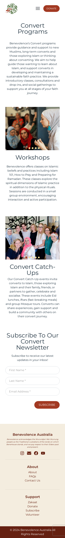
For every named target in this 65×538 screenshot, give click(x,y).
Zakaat (32, 502)
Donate (32, 506)
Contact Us (32, 480)
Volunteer (32, 514)
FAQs (32, 476)
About (32, 472)
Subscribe (33, 510)
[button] (57, 127)
